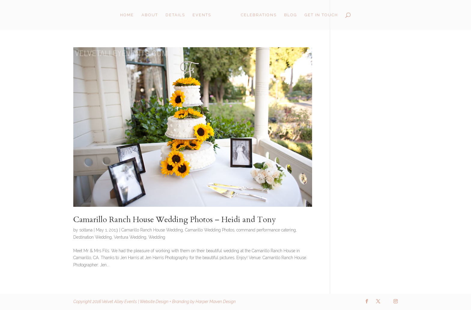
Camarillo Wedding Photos (209, 230)
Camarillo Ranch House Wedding (152, 230)
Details (175, 15)
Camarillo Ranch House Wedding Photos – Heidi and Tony (174, 219)
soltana (86, 230)
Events (202, 15)
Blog (290, 15)
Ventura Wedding (130, 237)
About (149, 15)
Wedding (156, 237)
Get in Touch (321, 15)
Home (127, 15)
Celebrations (259, 15)
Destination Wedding (92, 237)
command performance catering (266, 230)
